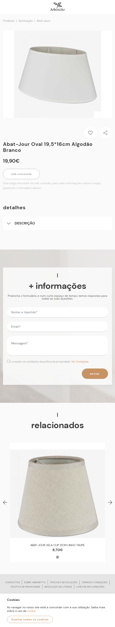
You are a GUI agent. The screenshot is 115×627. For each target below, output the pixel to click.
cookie (31, 611)
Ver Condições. (80, 361)
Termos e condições (94, 582)
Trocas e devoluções (63, 582)
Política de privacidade (25, 586)
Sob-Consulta (21, 174)
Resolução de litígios (58, 586)
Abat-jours (43, 21)
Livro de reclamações (90, 586)
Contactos (12, 582)
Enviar (95, 373)
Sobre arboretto (35, 582)
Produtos (9, 21)
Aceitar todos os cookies (30, 619)
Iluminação (26, 21)
